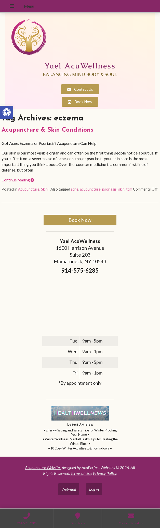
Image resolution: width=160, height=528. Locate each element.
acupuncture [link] (90, 189)
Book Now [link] (80, 220)
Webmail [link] (68, 489)
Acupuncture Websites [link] (43, 467)
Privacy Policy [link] (104, 473)
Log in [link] (94, 489)
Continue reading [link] (18, 180)
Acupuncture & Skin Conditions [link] (47, 130)
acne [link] (74, 189)
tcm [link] (129, 189)
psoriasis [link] (109, 189)
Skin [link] (44, 189)
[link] (6, 112)
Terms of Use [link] (81, 473)
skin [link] (121, 189)
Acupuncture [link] (28, 189)
